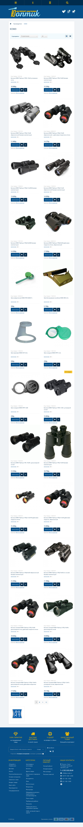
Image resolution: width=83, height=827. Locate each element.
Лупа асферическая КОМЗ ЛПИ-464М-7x (21, 298)
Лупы (27, 781)
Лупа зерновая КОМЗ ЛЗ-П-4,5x (19, 353)
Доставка (11, 768)
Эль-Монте (50, 748)
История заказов (47, 769)
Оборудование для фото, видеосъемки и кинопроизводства (32, 794)
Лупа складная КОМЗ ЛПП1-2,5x (52, 353)
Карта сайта (12, 785)
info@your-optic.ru (66, 773)
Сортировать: (15, 36)
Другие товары (30, 771)
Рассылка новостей (48, 774)
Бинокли (28, 768)
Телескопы (29, 804)
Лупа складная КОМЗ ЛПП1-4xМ (19, 408)
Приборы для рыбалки (32, 801)
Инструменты (29, 778)
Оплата (11, 771)
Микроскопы (29, 787)
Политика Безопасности (15, 774)
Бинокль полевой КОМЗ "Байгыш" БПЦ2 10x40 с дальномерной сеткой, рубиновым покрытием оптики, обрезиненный (24, 684)
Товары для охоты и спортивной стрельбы (32, 807)
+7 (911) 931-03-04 (66, 770)
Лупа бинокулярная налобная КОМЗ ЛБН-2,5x (56, 298)
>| (46, 702)
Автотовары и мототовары (30, 765)
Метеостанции (30, 784)
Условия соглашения (14, 777)
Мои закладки (47, 771)
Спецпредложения (14, 790)
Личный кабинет (47, 766)
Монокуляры (29, 789)
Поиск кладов (29, 798)
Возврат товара (13, 782)
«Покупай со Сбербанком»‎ (12, 765)
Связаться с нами (14, 779)
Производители (13, 788)
